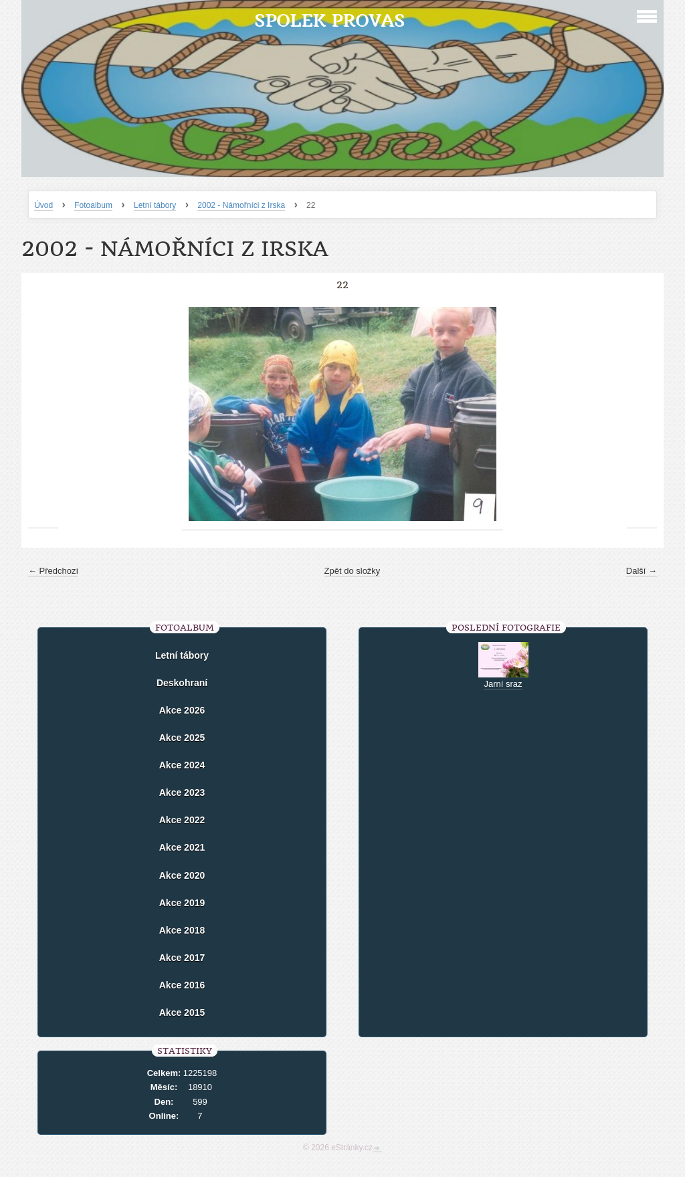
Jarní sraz (503, 684)
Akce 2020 (182, 875)
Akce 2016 (182, 985)
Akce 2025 (182, 737)
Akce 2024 (182, 765)
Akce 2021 (182, 847)
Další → (641, 571)
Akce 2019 (182, 902)
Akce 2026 (182, 710)
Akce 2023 (182, 792)
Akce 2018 (182, 930)
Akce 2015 (182, 1012)
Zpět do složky (352, 571)
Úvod (43, 205)
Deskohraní (182, 682)
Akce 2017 (182, 957)
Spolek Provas (329, 20)
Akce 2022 (182, 820)
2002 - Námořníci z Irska (241, 205)
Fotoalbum (93, 205)
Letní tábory (155, 205)
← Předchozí (53, 571)
